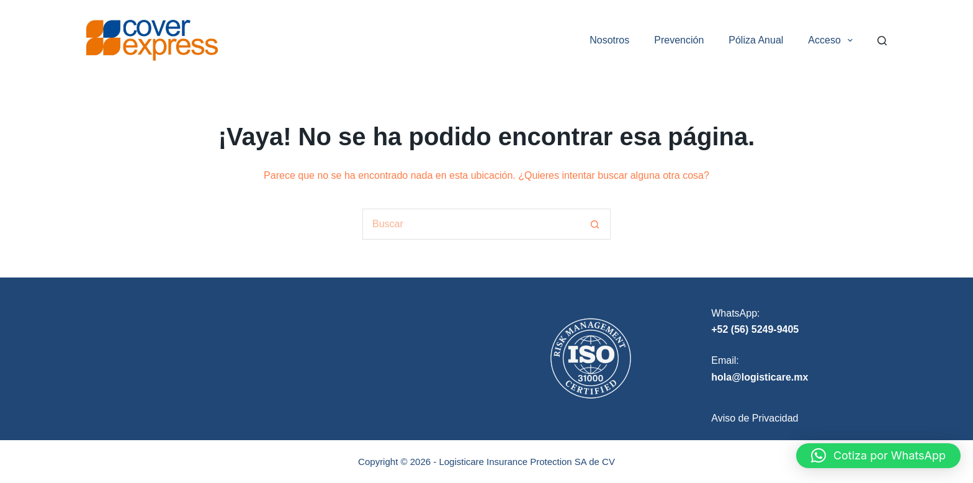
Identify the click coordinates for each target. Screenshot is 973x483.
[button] (878, 455)
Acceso (833, 40)
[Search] (882, 40)
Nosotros (609, 40)
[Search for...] (471, 224)
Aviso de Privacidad (754, 418)
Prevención (679, 40)
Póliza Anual (756, 40)
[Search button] (595, 224)
